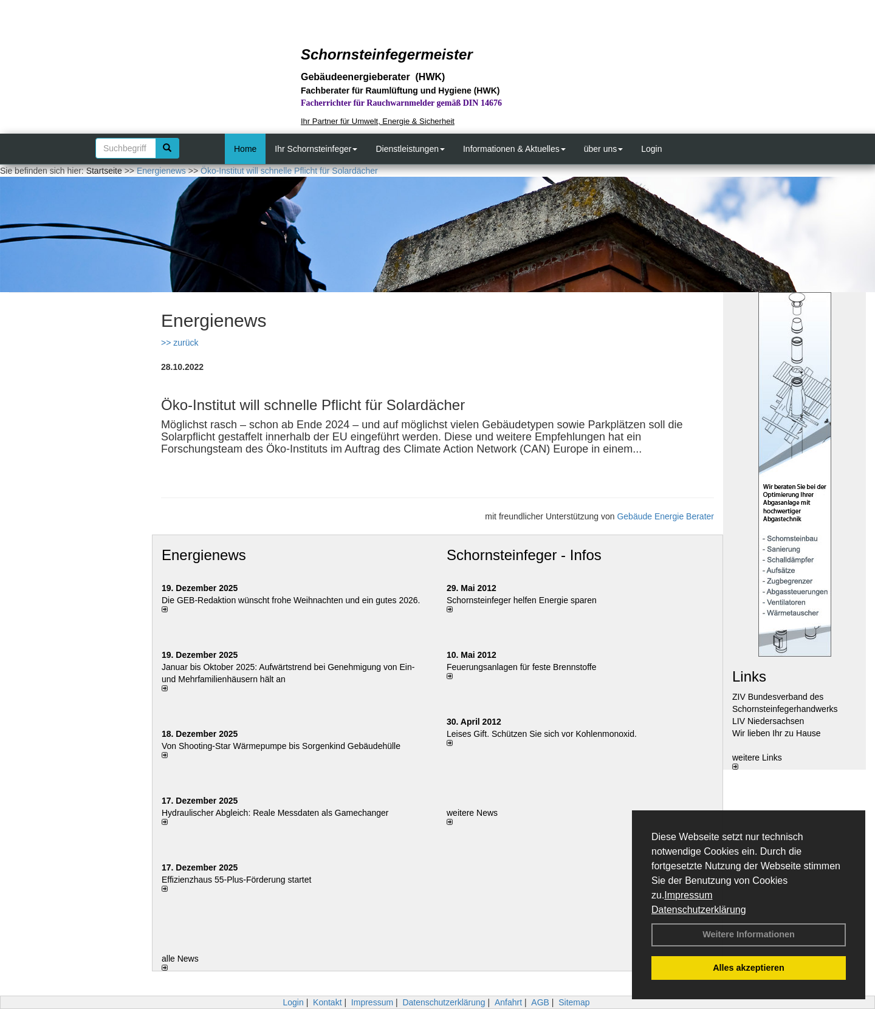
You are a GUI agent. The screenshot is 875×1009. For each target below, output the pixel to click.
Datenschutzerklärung (698, 910)
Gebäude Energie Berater (665, 516)
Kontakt (327, 1002)
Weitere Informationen (748, 934)
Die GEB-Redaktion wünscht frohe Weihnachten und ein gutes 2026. (291, 600)
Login (651, 149)
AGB (540, 1002)
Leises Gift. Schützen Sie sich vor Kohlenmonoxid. (542, 734)
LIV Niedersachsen (768, 721)
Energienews (204, 555)
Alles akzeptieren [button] (748, 968)
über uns (603, 149)
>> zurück (179, 342)
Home (245, 149)
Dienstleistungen (410, 149)
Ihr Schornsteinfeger (316, 149)
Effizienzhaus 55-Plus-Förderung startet (236, 879)
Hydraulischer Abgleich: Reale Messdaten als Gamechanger (275, 813)
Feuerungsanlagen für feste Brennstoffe (521, 667)
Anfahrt (508, 1002)
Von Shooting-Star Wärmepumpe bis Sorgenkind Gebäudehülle (281, 746)
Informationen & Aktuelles (514, 149)
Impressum (688, 895)
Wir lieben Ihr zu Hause (776, 733)
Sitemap (573, 1002)
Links (749, 676)
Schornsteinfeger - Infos (524, 555)
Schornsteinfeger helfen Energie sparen (522, 600)
